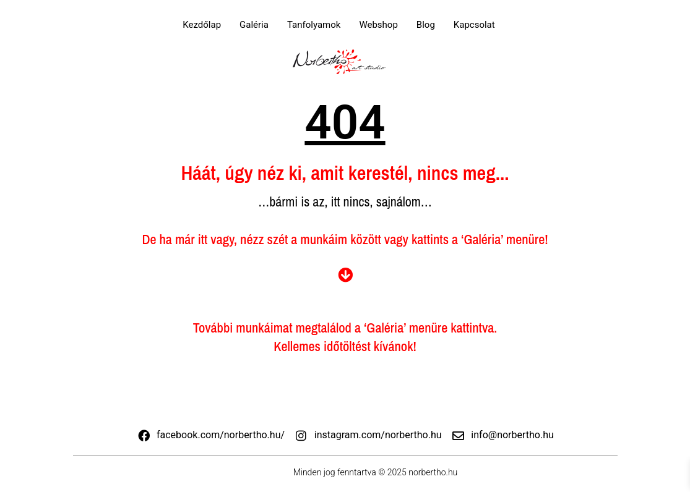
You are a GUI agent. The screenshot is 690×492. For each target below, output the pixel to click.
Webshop (378, 24)
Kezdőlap (202, 24)
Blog (425, 24)
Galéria (254, 24)
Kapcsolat (474, 24)
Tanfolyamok (313, 24)
